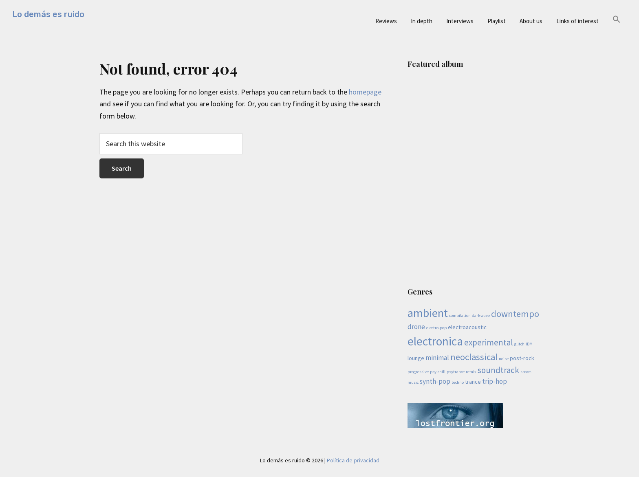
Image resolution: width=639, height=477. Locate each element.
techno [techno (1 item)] (458, 382)
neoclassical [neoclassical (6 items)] (474, 357)
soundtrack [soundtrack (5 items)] (498, 370)
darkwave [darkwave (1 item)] (481, 315)
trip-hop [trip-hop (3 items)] (494, 381)
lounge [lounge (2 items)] (416, 358)
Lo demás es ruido (48, 14)
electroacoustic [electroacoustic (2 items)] (467, 327)
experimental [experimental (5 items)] (488, 342)
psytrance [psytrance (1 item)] (456, 371)
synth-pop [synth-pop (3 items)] (435, 381)
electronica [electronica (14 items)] (435, 341)
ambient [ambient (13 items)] (428, 313)
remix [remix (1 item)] (471, 371)
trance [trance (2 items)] (473, 381)
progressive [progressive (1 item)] (418, 371)
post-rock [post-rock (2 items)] (522, 358)
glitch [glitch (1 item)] (519, 344)
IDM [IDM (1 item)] (529, 344)
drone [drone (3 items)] (416, 326)
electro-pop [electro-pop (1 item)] (436, 327)
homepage (365, 92)
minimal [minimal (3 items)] (437, 357)
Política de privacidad (353, 460)
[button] (616, 19)
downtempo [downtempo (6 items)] (515, 313)
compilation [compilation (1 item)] (460, 315)
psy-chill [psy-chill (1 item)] (437, 371)
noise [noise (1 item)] (504, 358)
